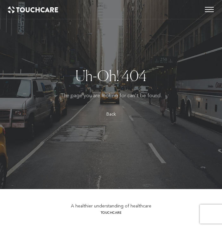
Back (111, 114)
